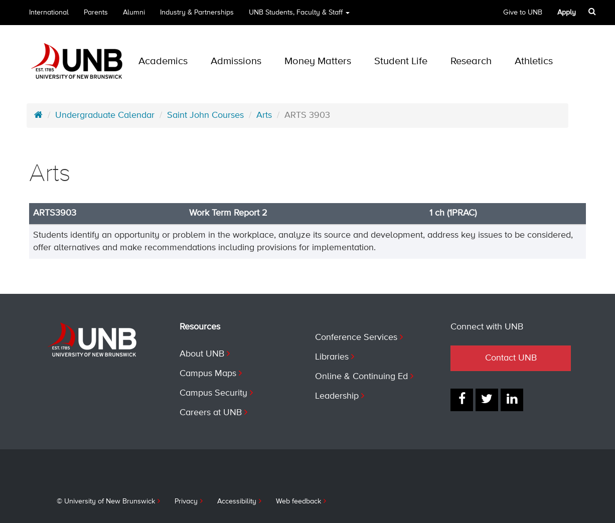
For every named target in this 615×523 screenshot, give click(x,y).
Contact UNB (511, 358)
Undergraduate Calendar (105, 115)
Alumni (134, 12)
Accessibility (236, 501)
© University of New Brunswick (106, 501)
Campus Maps (208, 373)
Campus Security (213, 393)
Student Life (400, 61)
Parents (96, 12)
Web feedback (298, 501)
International (49, 12)
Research (471, 61)
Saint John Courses (205, 115)
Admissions (236, 61)
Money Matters (317, 61)
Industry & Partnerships (197, 12)
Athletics (534, 61)
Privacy (186, 501)
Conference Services (356, 337)
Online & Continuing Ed (361, 376)
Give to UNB (522, 12)
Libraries (332, 357)
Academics (163, 61)
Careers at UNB (211, 412)
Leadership (337, 396)
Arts (264, 115)
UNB (299, 12)
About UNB (202, 354)
